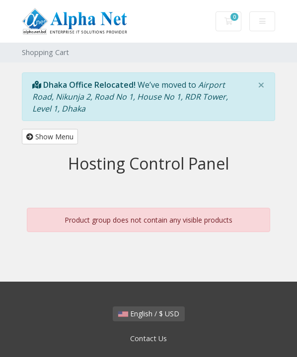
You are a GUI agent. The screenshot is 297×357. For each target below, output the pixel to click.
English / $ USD (148, 313)
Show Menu (50, 136)
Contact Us (148, 338)
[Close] (261, 85)
